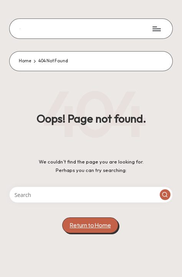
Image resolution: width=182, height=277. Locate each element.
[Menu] (156, 29)
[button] (165, 194)
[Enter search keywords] (91, 195)
